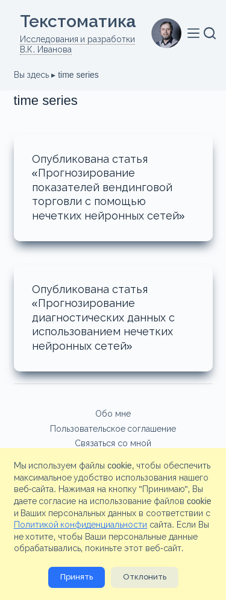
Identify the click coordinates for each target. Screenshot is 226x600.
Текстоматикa (78, 21)
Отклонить (144, 576)
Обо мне (113, 413)
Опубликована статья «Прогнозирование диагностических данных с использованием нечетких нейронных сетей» (103, 317)
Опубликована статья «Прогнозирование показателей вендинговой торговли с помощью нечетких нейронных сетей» (108, 187)
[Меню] (195, 33)
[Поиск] (210, 33)
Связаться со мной (113, 443)
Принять (76, 576)
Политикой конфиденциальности (81, 524)
